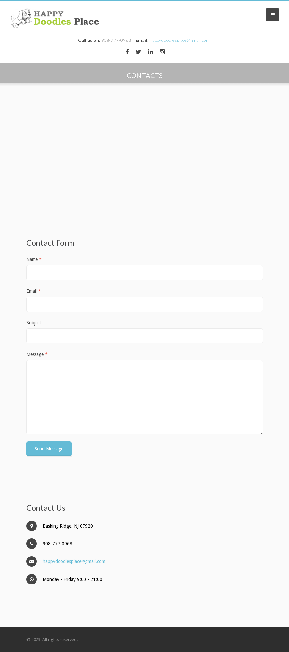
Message (37, 354)
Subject (33, 322)
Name (34, 259)
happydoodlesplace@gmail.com (180, 40)
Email (33, 291)
